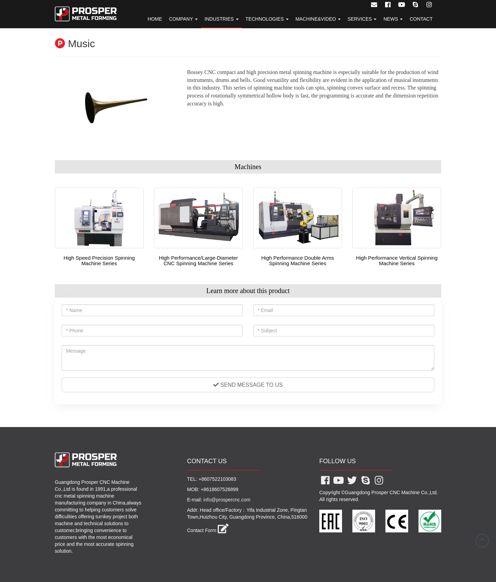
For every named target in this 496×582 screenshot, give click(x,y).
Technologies (267, 19)
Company (183, 19)
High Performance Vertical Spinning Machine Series (397, 261)
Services (362, 19)
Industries (222, 19)
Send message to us (247, 385)
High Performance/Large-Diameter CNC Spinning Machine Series (198, 261)
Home (154, 19)
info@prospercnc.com (226, 499)
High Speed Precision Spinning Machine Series (99, 261)
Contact (421, 19)
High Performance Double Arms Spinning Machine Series (297, 261)
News (393, 19)
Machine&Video (318, 19)
